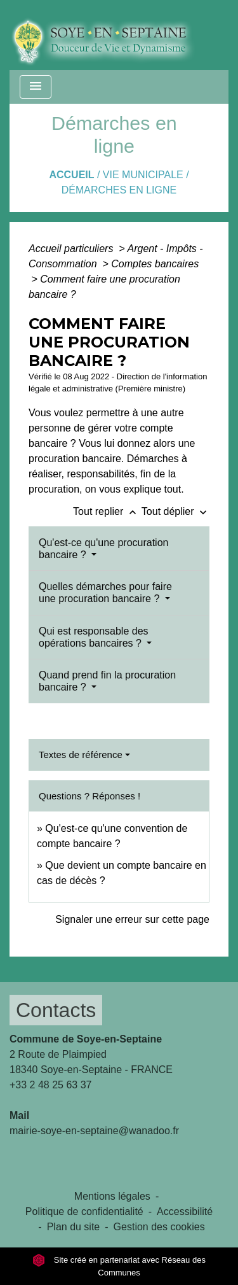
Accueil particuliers (72, 248)
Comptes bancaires (155, 263)
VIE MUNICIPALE (143, 174)
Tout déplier (175, 511)
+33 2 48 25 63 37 (50, 1084)
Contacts (56, 1010)
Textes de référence (80, 754)
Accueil (71, 174)
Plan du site (73, 1226)
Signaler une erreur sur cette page (132, 919)
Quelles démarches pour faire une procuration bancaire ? (105, 592)
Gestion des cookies (159, 1226)
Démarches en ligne (119, 190)
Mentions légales (112, 1196)
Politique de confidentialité (84, 1211)
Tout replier (107, 511)
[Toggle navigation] (35, 87)
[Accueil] (112, 35)
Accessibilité (185, 1211)
